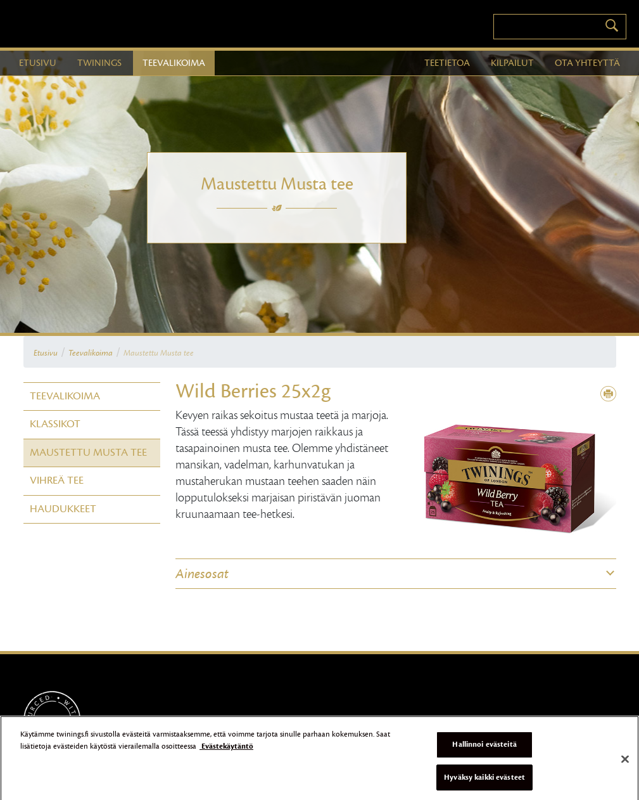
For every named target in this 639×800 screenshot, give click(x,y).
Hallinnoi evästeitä (484, 748)
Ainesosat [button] (202, 574)
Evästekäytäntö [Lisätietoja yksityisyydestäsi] (226, 750)
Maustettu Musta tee (158, 353)
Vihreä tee (57, 480)
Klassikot (55, 424)
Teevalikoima (90, 353)
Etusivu (46, 353)
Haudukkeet (63, 509)
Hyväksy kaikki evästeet (484, 781)
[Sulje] (625, 763)
